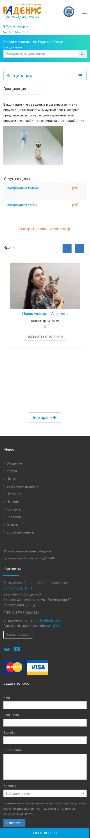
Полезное (12, 494)
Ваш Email (11, 715)
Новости (11, 502)
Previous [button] (67, 248)
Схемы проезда (17, 634)
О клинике (12, 463)
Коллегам (12, 517)
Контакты (12, 509)
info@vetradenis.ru (47, 620)
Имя (6, 697)
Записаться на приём (45, 337)
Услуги (10, 471)
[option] (45, 301)
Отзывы (10, 525)
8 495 (17, 589)
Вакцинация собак (22, 205)
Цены (9, 479)
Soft (48, 558)
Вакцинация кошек (23, 188)
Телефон (10, 732)
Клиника (9, 786)
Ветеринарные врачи (20, 486)
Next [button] (79, 248)
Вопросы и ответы (18, 532)
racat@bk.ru (54, 626)
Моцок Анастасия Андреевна (45, 314)
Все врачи (45, 417)
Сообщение (12, 750)
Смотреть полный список (45, 229)
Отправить (14, 823)
